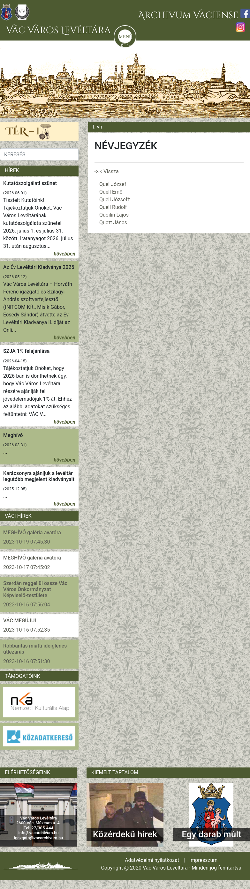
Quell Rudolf (113, 207)
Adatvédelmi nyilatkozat (152, 860)
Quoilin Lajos (114, 215)
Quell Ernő (111, 192)
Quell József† (114, 199)
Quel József (112, 184)
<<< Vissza (107, 171)
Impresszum (203, 860)
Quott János (113, 222)
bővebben (64, 254)
